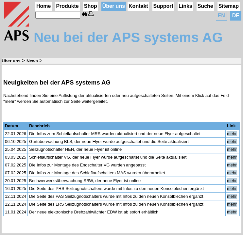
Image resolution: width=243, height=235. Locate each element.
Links (185, 6)
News (32, 60)
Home (43, 6)
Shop (90, 6)
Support (163, 6)
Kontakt (138, 6)
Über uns (113, 6)
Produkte (67, 6)
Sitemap (228, 6)
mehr (232, 133)
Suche (205, 6)
